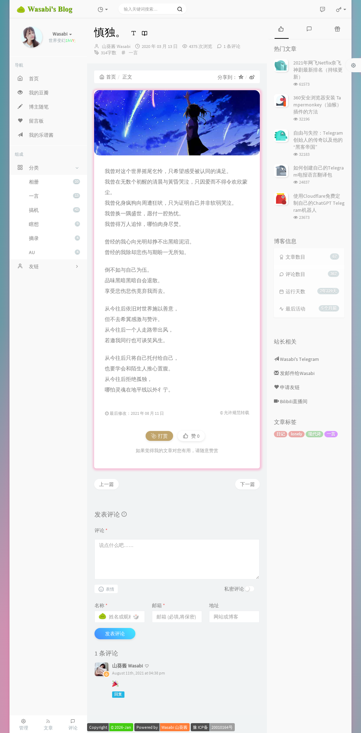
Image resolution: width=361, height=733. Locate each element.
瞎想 (54, 224)
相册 (54, 182)
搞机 (54, 210)
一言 (54, 196)
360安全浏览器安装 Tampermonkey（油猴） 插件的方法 (317, 104)
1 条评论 (232, 46)
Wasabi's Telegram (296, 359)
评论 (101, 530)
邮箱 (158, 605)
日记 (280, 434)
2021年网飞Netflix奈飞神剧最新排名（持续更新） (318, 70)
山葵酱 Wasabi (116, 46)
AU (54, 252)
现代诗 (314, 434)
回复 (118, 694)
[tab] (281, 28)
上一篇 (106, 484)
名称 (101, 605)
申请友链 (287, 387)
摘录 (54, 238)
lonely (296, 434)
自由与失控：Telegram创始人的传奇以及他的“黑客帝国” (318, 140)
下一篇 (247, 484)
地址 (214, 605)
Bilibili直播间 (290, 401)
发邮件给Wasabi (294, 373)
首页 (107, 77)
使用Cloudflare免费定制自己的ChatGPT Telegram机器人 (318, 203)
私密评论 (234, 589)
